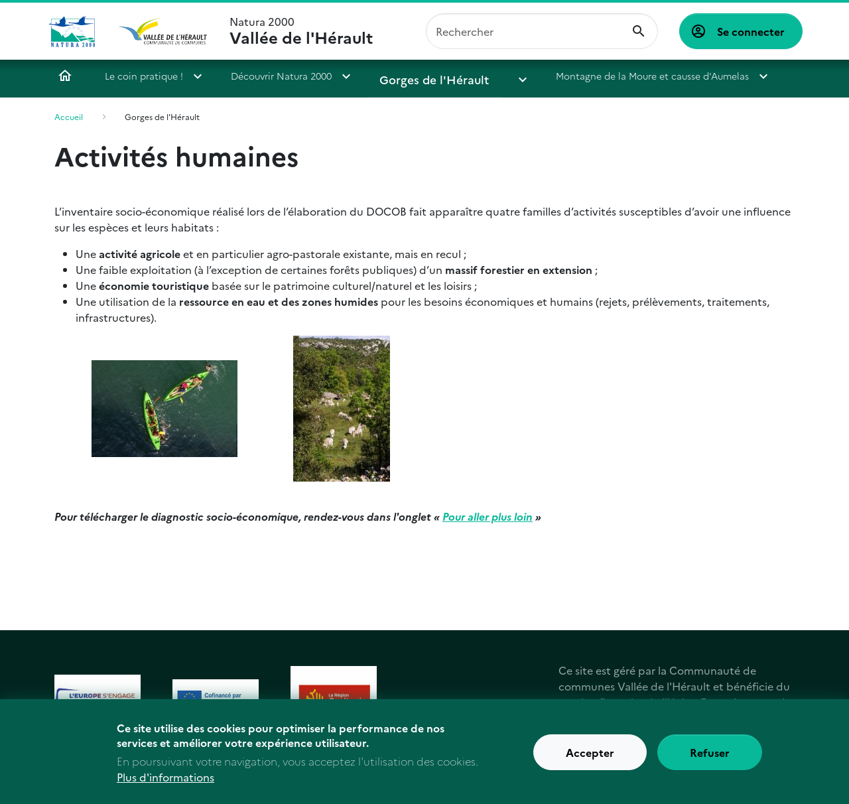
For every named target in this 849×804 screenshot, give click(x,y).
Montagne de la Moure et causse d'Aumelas (611, 75)
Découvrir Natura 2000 (281, 75)
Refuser (710, 759)
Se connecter (751, 31)
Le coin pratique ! (144, 75)
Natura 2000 (301, 31)
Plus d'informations (165, 783)
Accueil (65, 76)
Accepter (590, 759)
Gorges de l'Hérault (423, 75)
